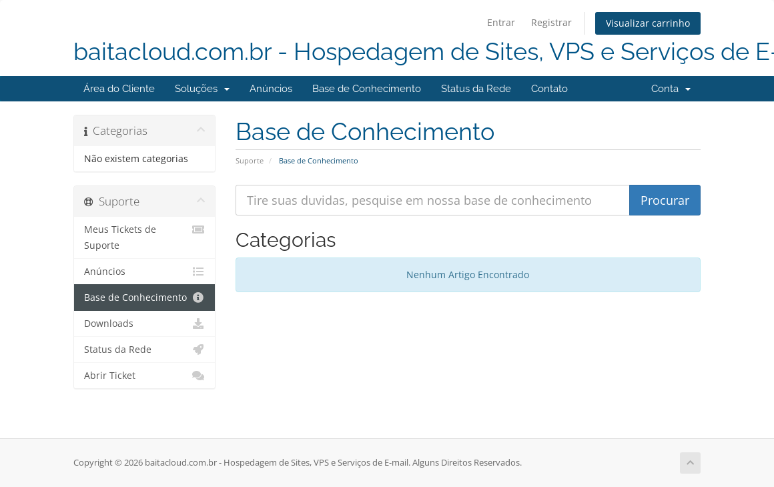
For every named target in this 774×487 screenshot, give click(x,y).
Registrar (551, 22)
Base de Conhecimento (366, 89)
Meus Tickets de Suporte (144, 236)
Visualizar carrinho (648, 23)
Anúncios (271, 89)
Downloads (144, 324)
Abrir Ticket (144, 376)
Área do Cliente (119, 89)
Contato (549, 89)
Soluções (202, 89)
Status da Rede (476, 89)
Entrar (501, 22)
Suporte (250, 160)
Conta (671, 89)
